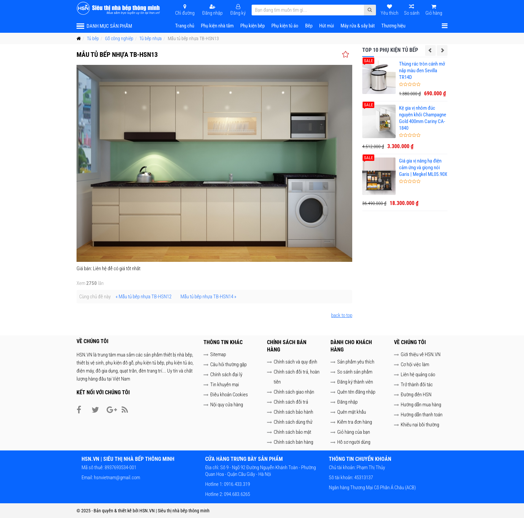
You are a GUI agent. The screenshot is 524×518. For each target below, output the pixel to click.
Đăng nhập (347, 402)
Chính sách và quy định (295, 362)
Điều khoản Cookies (229, 395)
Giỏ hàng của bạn (353, 432)
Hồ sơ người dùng (353, 442)
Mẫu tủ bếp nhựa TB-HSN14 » (208, 297)
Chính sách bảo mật (292, 432)
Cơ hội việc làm (415, 364)
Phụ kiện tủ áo (284, 26)
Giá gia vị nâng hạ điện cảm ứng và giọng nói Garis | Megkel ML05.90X (423, 167)
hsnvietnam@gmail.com (117, 478)
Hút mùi (326, 26)
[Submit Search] (370, 10)
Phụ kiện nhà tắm (217, 26)
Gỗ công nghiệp (119, 38)
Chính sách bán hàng (293, 442)
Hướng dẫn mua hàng (421, 405)
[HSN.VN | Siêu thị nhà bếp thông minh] (119, 8)
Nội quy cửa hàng (226, 405)
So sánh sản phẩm (354, 372)
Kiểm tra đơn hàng (354, 422)
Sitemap (218, 354)
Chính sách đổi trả (291, 402)
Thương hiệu (393, 26)
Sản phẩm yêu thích (355, 362)
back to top (341, 315)
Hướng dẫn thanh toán (421, 415)
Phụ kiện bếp (252, 26)
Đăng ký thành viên (355, 382)
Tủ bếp (93, 38)
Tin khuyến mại (224, 385)
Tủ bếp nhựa (150, 38)
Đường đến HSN (416, 395)
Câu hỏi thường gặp (228, 364)
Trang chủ (184, 26)
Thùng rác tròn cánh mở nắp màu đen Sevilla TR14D (422, 70)
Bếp (308, 26)
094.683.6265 (236, 494)
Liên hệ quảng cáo (418, 375)
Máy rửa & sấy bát (358, 26)
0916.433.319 (236, 484)
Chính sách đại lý (226, 375)
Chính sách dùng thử (293, 422)
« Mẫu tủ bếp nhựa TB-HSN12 (143, 297)
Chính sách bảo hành (293, 412)
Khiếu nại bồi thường (420, 425)
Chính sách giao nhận (294, 392)
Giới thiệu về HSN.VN (420, 354)
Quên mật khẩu (351, 412)
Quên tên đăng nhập (356, 392)
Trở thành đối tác (417, 385)
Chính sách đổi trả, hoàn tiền (296, 377)
